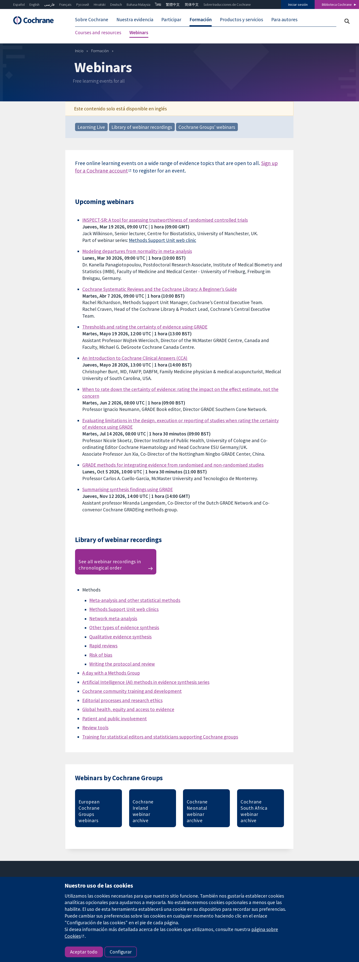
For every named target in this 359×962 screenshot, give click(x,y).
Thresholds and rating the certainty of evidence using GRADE (144, 327)
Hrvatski (99, 4)
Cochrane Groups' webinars (207, 127)
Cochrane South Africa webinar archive (254, 811)
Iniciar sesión (298, 4)
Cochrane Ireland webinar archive (143, 811)
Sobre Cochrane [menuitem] (91, 19)
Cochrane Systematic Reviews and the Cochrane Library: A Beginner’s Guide (159, 289)
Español (19, 4)
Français (65, 4)
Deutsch (116, 4)
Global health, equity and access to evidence (128, 709)
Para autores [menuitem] (284, 19)
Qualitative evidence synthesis (120, 637)
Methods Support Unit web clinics (124, 609)
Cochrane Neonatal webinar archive (197, 811)
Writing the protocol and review (122, 664)
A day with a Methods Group (111, 673)
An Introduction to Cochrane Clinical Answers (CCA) (135, 358)
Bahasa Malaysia (138, 4)
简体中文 (192, 4)
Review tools (95, 728)
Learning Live (91, 127)
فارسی (49, 4)
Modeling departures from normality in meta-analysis (137, 251)
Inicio (79, 50)
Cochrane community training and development (132, 691)
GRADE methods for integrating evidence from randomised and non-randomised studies (173, 465)
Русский (82, 4)
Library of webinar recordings (141, 127)
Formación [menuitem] (200, 19)
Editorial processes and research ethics (122, 700)
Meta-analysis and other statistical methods (134, 600)
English (34, 4)
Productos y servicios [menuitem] (241, 19)
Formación (100, 50)
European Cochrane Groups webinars (89, 811)
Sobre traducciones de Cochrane (227, 4)
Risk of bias (100, 655)
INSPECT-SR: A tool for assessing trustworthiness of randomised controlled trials (165, 220)
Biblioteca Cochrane (337, 4)
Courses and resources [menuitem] (98, 32)
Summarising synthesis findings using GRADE (127, 489)
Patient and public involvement (114, 719)
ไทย (158, 4)
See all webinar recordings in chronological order (110, 565)
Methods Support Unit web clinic (162, 240)
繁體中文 (173, 4)
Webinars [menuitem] (138, 32)
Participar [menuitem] (171, 19)
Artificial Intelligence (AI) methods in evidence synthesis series (145, 682)
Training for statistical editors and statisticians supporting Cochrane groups (160, 737)
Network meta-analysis (113, 618)
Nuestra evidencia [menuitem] (134, 19)
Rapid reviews (103, 646)
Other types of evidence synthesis (124, 627)
